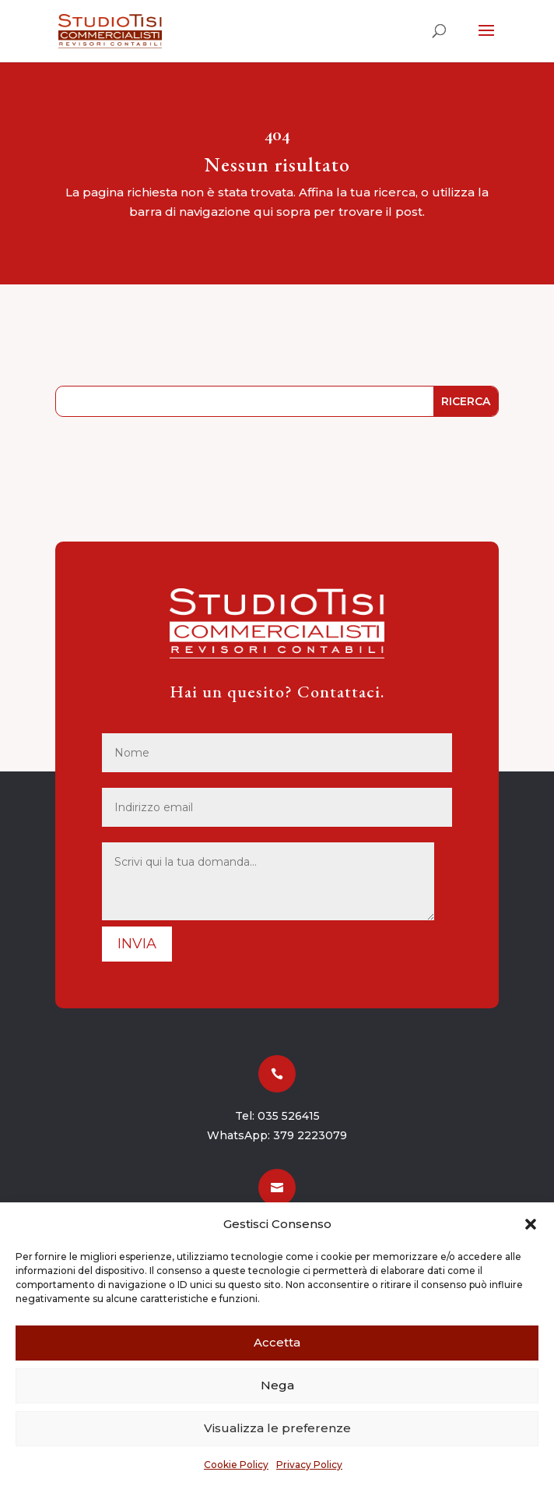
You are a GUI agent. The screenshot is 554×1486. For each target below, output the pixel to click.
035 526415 (289, 1116)
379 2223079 (310, 1135)
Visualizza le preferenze (277, 1428)
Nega (277, 1385)
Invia (136, 943)
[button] (530, 1224)
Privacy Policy (309, 1464)
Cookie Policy (236, 1464)
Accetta (277, 1342)
